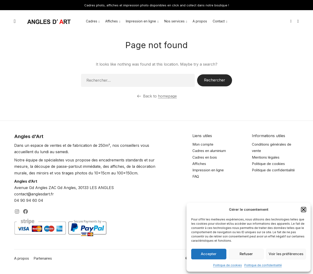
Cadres (91, 21)
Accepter (208, 254)
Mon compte (202, 144)
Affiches (111, 21)
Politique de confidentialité (263, 265)
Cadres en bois (204, 157)
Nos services (174, 21)
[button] (303, 209)
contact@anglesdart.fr (34, 194)
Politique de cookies (227, 265)
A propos (200, 21)
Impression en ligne (141, 21)
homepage (167, 96)
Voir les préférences (286, 254)
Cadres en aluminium (209, 150)
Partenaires (43, 258)
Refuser (246, 254)
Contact (219, 21)
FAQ (195, 176)
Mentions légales (265, 157)
